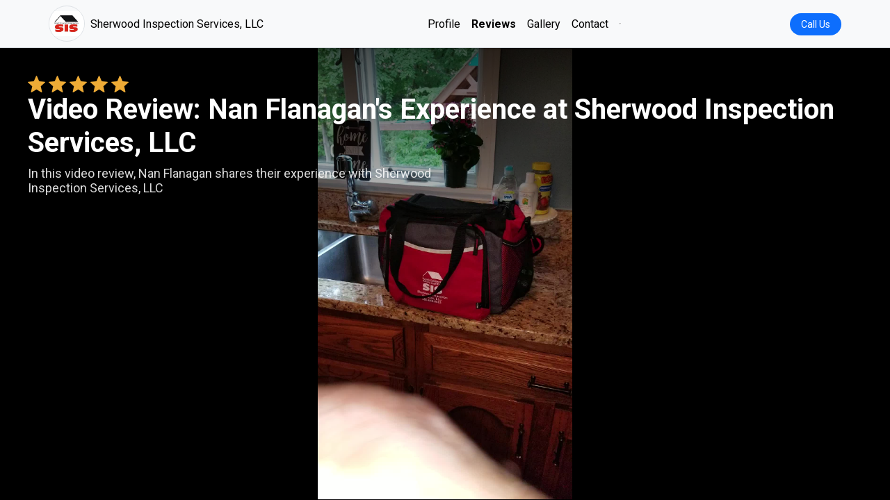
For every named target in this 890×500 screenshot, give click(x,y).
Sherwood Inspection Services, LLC (156, 24)
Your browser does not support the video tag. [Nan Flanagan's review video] (445, 273)
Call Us (815, 24)
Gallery (543, 24)
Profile (444, 24)
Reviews (493, 24)
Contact (590, 24)
